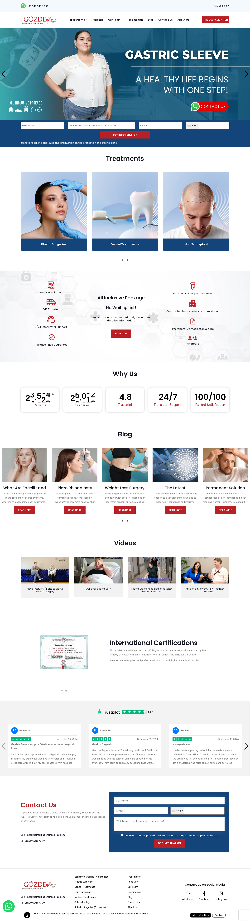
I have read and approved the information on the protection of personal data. (70, 142)
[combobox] (192, 126)
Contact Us (165, 19)
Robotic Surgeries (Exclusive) (90, 907)
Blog (151, 19)
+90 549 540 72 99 (37, 6)
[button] (246, 74)
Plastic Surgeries (53, 244)
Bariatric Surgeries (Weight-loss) (91, 876)
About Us (183, 19)
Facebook (204, 896)
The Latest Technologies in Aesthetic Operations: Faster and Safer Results (175, 488)
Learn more (141, 913)
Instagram (221, 896)
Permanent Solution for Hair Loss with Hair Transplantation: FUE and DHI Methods (225, 488)
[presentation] (123, 260)
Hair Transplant (196, 244)
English (220, 6)
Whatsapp (187, 896)
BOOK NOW (121, 333)
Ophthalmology (82, 902)
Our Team (115, 19)
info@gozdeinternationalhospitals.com (43, 834)
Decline (219, 915)
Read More (24, 510)
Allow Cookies (200, 915)
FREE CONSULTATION (216, 20)
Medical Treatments (85, 897)
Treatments (78, 19)
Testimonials (135, 19)
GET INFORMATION (125, 135)
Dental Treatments (125, 244)
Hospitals (97, 19)
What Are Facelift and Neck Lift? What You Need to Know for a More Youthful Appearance (24, 488)
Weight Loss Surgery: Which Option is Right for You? (125, 488)
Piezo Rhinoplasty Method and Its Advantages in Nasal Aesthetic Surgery (75, 488)
